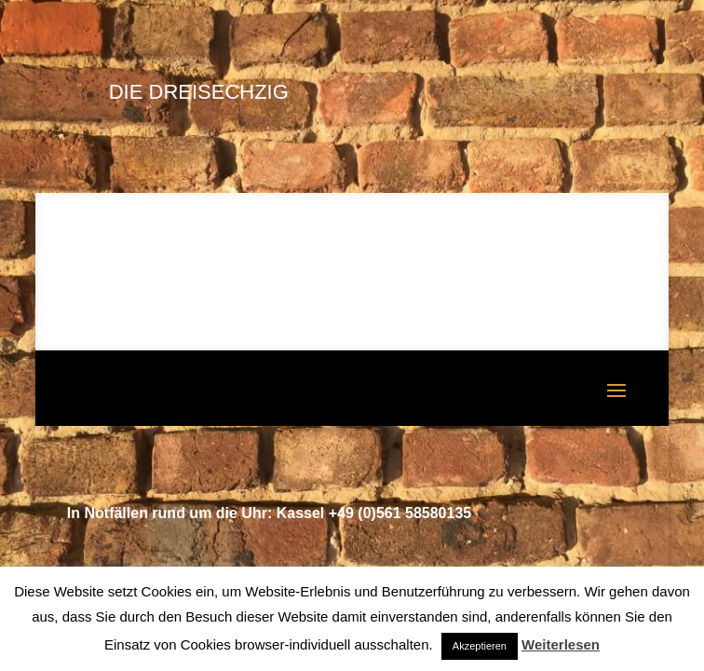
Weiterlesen (560, 644)
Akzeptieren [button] (480, 645)
